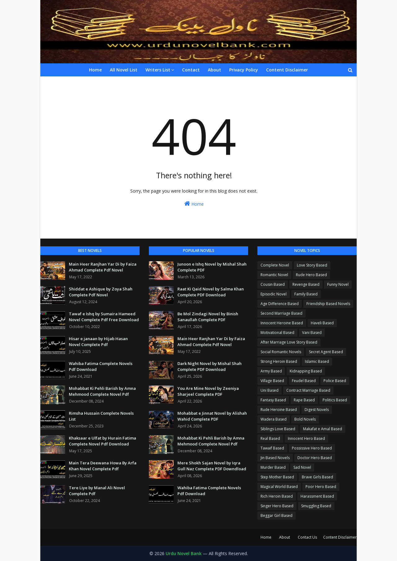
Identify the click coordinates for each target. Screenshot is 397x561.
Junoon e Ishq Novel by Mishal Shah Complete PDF (212, 267)
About (284, 537)
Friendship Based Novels (328, 303)
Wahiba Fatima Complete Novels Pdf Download (100, 366)
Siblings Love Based (278, 428)
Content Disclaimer (340, 537)
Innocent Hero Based (306, 438)
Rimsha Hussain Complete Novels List (101, 416)
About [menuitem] (214, 70)
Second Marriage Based (281, 313)
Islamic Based (317, 361)
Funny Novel (338, 284)
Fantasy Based (273, 400)
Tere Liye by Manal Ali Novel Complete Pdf (97, 491)
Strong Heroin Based (279, 361)
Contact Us (307, 537)
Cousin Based (273, 284)
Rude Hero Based (311, 274)
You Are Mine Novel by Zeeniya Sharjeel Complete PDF (208, 391)
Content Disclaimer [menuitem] (287, 70)
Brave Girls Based (317, 477)
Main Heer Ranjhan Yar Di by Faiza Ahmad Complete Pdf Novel (102, 267)
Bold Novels (305, 419)
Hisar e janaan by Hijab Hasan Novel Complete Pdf (98, 342)
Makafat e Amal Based (322, 428)
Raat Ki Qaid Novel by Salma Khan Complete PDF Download (210, 292)
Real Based (270, 438)
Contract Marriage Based (308, 390)
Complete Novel (275, 265)
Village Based (272, 380)
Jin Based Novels (275, 457)
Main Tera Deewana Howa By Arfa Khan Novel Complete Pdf (102, 466)
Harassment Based (317, 496)
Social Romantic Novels (281, 351)
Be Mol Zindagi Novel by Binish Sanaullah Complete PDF (207, 317)
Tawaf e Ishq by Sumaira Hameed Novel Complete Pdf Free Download (104, 317)
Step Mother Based (277, 477)
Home (194, 203)
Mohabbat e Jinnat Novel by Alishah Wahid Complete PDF (212, 416)
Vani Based (312, 332)
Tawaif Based (272, 448)
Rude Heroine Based (279, 409)
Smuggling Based (316, 506)
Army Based (271, 371)
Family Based (306, 294)
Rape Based (304, 400)
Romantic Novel (274, 274)
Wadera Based (274, 419)
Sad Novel (302, 467)
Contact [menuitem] (191, 70)
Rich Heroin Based (277, 496)
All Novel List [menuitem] (123, 70)
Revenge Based (305, 284)
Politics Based (335, 400)
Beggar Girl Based (276, 515)
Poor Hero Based (321, 486)
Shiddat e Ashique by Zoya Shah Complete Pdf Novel (100, 292)
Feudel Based (304, 380)
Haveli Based (322, 323)
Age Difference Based (280, 303)
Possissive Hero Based (312, 448)
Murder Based (273, 467)
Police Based (334, 380)
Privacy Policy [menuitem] (243, 70)
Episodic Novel (274, 294)
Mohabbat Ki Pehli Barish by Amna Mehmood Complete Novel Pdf (102, 391)
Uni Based (270, 390)
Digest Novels (317, 409)
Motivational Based (277, 332)
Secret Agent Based (326, 351)
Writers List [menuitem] (157, 70)
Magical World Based (279, 486)
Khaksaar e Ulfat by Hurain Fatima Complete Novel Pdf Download (102, 441)
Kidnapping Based (306, 371)
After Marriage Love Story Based (289, 342)
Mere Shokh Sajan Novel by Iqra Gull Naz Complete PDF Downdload (211, 466)
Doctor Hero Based (314, 457)
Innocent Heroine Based (282, 323)
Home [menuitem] (95, 70)
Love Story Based (312, 265)
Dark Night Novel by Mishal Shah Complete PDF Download (209, 366)
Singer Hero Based (277, 506)
